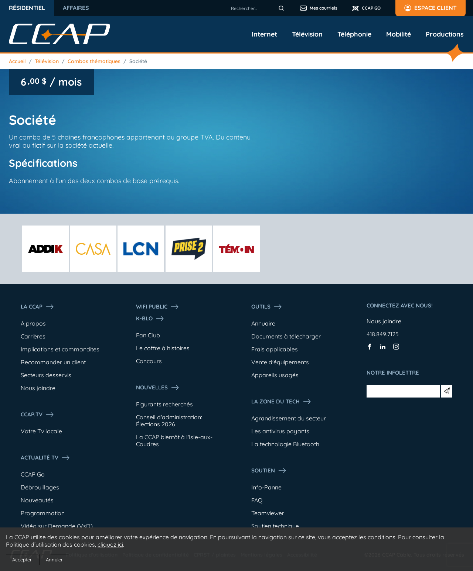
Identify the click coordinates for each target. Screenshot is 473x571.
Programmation (43, 513)
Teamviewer (267, 513)
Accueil (17, 61)
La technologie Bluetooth (285, 444)
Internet (264, 34)
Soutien (269, 470)
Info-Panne (266, 487)
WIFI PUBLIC (157, 306)
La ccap (37, 306)
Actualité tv (45, 457)
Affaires (76, 7)
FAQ (256, 500)
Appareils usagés (275, 375)
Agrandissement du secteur (288, 418)
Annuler (54, 560)
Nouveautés (37, 500)
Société (138, 61)
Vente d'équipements (280, 362)
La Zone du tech (281, 401)
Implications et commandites (60, 349)
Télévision (307, 34)
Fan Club (148, 335)
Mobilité (398, 34)
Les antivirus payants (280, 431)
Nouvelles (158, 387)
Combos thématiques (94, 61)
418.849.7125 (383, 334)
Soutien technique (275, 526)
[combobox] (259, 8)
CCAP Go (33, 474)
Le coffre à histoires (163, 348)
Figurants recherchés (164, 404)
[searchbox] (259, 8)
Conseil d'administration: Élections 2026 (169, 420)
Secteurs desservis (46, 375)
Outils (266, 306)
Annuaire (263, 323)
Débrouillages (40, 487)
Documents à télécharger (286, 336)
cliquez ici (110, 544)
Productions (445, 34)
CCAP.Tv (37, 414)
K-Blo (150, 318)
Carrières (33, 336)
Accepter (22, 560)
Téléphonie (354, 34)
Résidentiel (27, 7)
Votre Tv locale (41, 431)
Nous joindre (38, 388)
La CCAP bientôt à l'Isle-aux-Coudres (174, 440)
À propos (33, 323)
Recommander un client (53, 362)
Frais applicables (274, 349)
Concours (149, 361)
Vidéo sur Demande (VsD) (57, 526)
